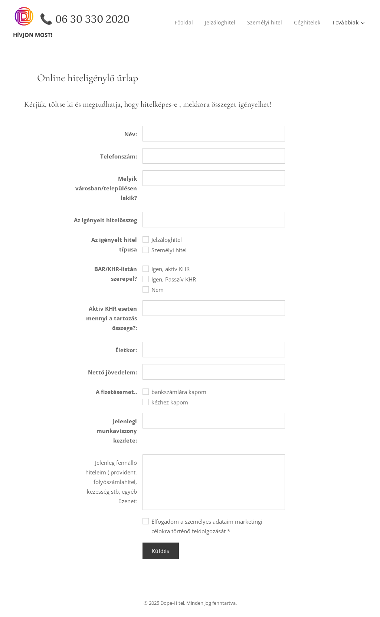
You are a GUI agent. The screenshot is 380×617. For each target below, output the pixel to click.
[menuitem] (183, 22)
